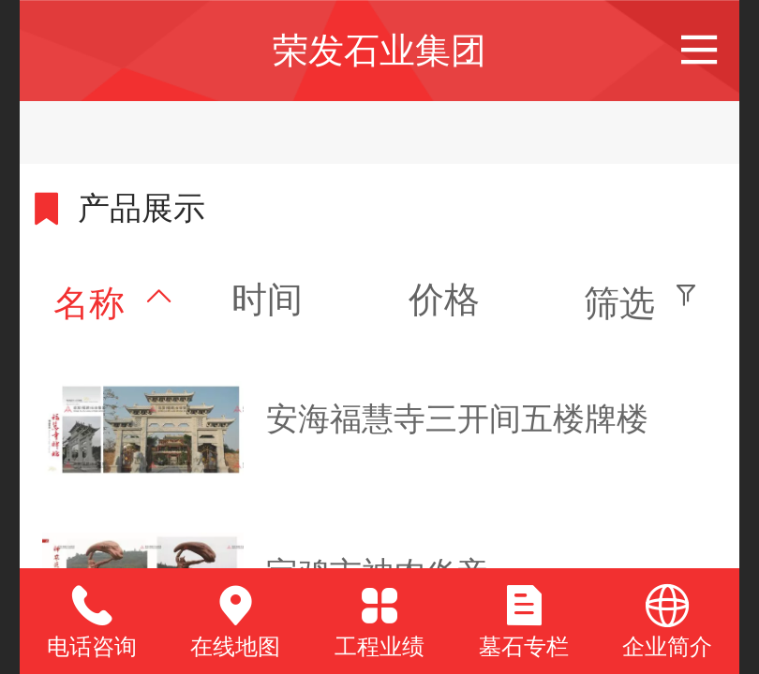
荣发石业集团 (379, 50)
